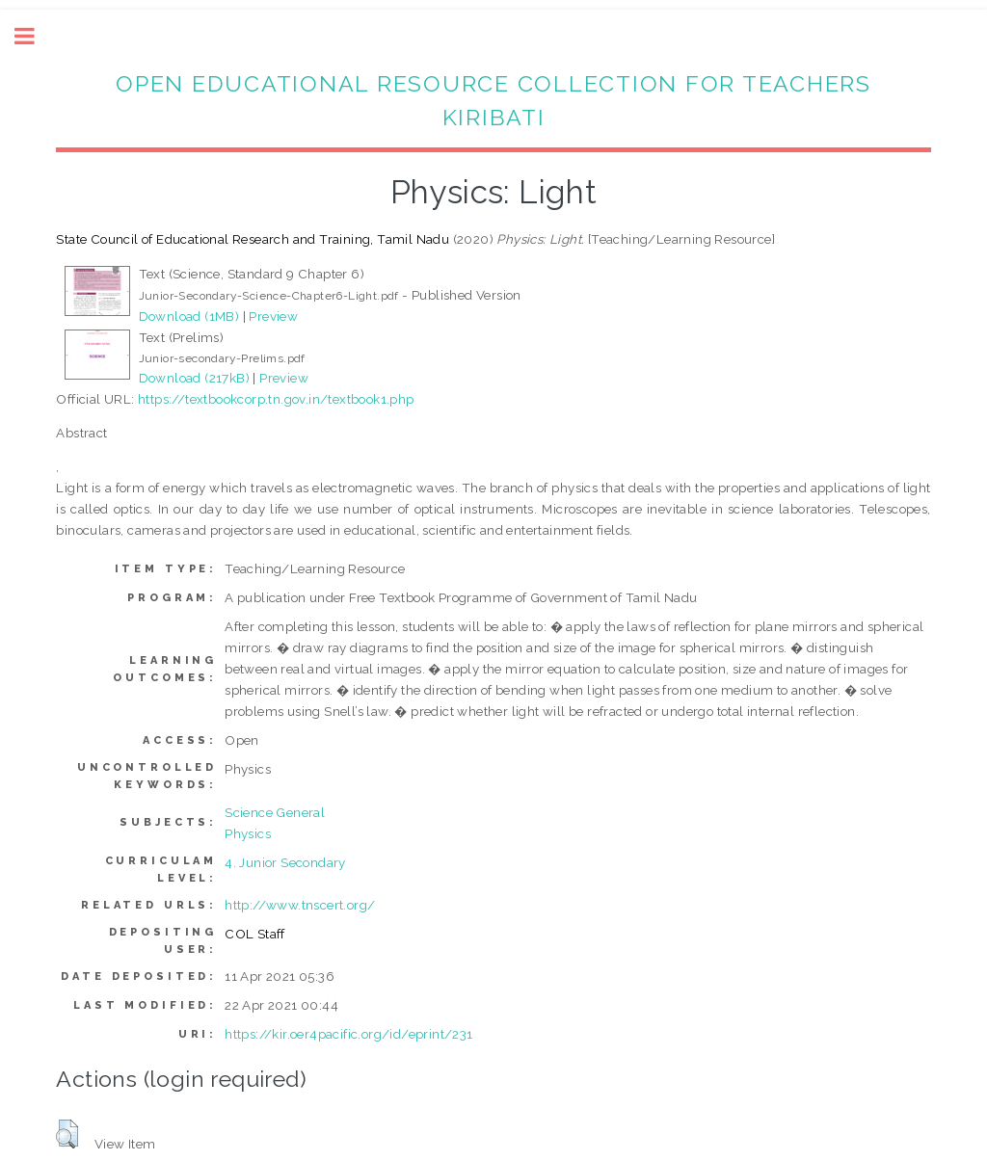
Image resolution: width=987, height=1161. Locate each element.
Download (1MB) (189, 316)
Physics (248, 833)
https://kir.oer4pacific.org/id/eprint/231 (348, 1034)
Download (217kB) (194, 377)
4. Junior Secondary (285, 862)
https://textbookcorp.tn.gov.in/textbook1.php (276, 399)
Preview (273, 316)
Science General (275, 812)
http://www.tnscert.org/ (300, 904)
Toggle (34, 36)
